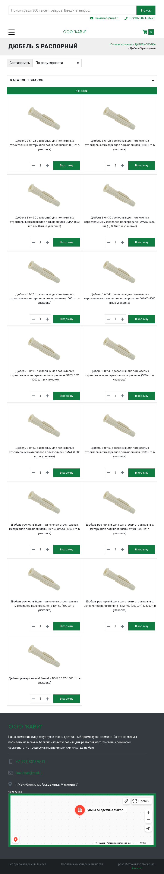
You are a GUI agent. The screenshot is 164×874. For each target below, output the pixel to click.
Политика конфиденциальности (82, 861)
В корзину (66, 163)
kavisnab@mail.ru (29, 770)
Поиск (146, 10)
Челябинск (15, 789)
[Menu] (10, 32)
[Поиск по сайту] (72, 10)
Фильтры (82, 88)
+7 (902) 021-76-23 (30, 759)
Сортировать (20, 60)
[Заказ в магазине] (57, 60)
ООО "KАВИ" (74, 32)
